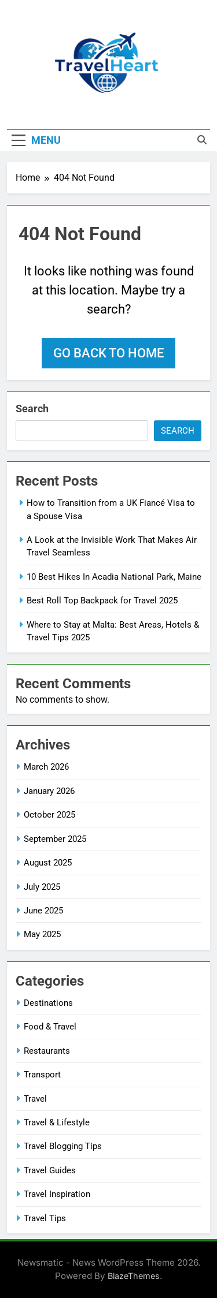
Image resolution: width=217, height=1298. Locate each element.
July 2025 (42, 887)
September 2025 (55, 839)
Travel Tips (45, 1218)
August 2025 (48, 862)
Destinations (48, 1003)
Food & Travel (50, 1026)
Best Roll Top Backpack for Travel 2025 (102, 600)
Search (32, 408)
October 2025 (49, 815)
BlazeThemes (134, 1276)
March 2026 (46, 767)
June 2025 (43, 910)
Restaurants (47, 1051)
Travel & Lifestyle (57, 1122)
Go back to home (108, 353)
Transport (42, 1074)
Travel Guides (50, 1170)
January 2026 (49, 791)
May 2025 (42, 934)
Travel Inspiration (57, 1194)
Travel (35, 1099)
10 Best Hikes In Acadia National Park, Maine (114, 577)
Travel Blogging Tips (63, 1146)
